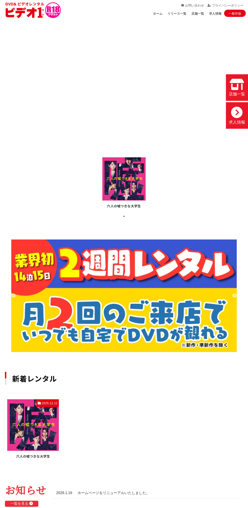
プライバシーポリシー (225, 5)
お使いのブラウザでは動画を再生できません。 (124, 82)
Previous (13, 296)
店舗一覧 (197, 13)
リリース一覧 (177, 13)
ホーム (158, 13)
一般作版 (235, 13)
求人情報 (215, 13)
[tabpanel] (124, 183)
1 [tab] (124, 216)
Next (234, 296)
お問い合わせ (192, 5)
